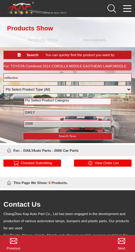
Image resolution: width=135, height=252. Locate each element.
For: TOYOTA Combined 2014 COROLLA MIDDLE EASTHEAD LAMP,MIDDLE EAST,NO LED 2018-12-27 (64, 68)
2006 (67, 125)
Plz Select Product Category (67, 102)
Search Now (67, 137)
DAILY (67, 114)
